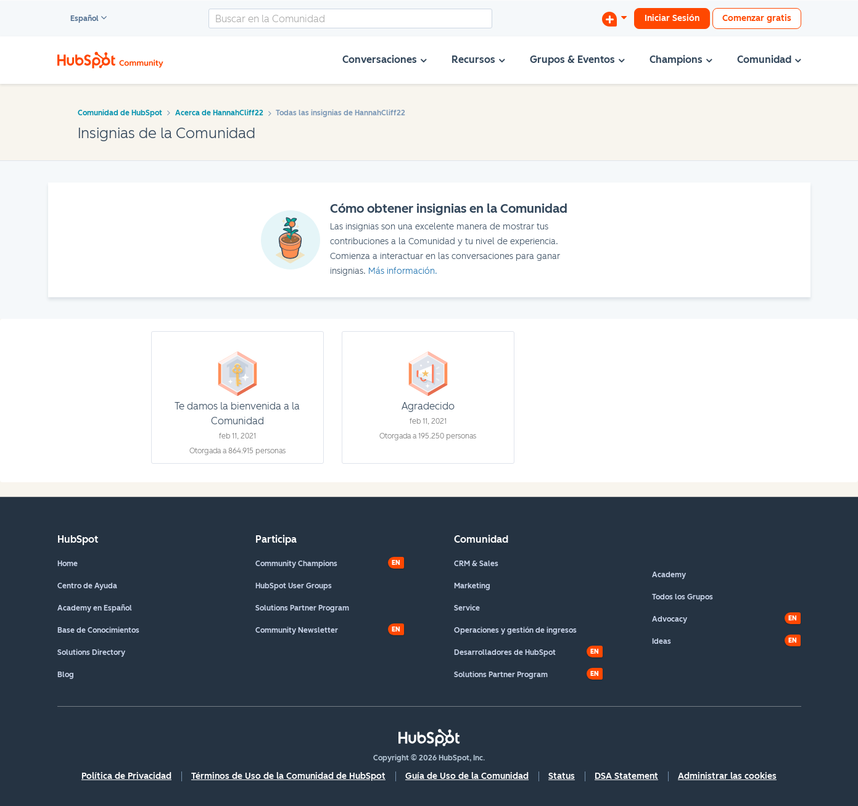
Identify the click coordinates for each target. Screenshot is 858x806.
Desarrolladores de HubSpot (505, 652)
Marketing (472, 586)
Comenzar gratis (756, 18)
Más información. (402, 271)
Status (561, 776)
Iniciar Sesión (672, 18)
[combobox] (350, 18)
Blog (65, 674)
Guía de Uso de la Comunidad (467, 776)
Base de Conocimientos (98, 630)
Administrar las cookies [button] (727, 776)
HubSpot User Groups (293, 586)
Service (467, 608)
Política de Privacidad (126, 776)
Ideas (661, 641)
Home (67, 563)
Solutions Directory (91, 652)
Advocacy (669, 619)
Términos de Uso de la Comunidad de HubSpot (288, 776)
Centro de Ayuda (87, 586)
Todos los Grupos (682, 597)
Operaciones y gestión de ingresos (515, 630)
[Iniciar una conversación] (614, 18)
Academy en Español (94, 608)
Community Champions (296, 563)
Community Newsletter (296, 630)
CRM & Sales (476, 563)
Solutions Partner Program (302, 608)
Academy (669, 574)
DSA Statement (626, 776)
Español (79, 19)
